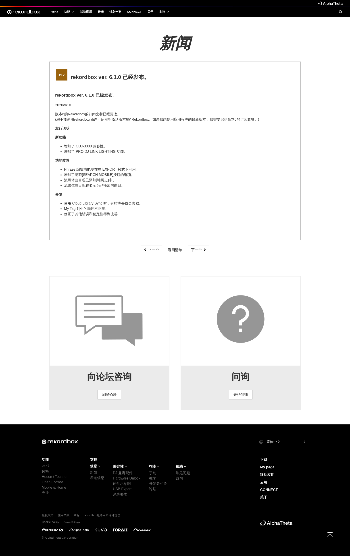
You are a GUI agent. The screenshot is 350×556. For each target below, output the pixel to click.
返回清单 (175, 250)
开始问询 (240, 395)
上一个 (151, 250)
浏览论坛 (109, 395)
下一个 (198, 250)
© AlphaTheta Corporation (60, 537)
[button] (283, 441)
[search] (340, 12)
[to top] (330, 534)
